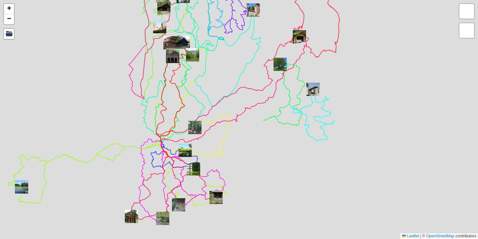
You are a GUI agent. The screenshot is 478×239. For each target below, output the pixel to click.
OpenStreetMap (440, 236)
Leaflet (410, 236)
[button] (194, 127)
